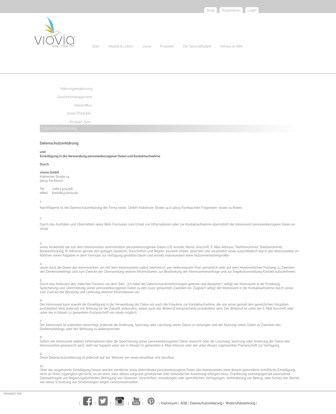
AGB (184, 403)
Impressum (169, 403)
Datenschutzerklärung (59, 128)
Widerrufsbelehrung (240, 403)
